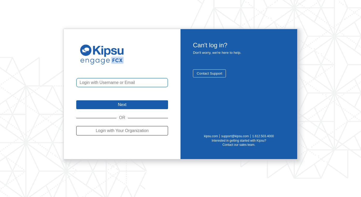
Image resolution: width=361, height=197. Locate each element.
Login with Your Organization (122, 130)
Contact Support (209, 73)
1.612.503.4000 (263, 136)
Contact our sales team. (239, 145)
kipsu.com (211, 136)
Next (122, 104)
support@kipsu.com (235, 136)
